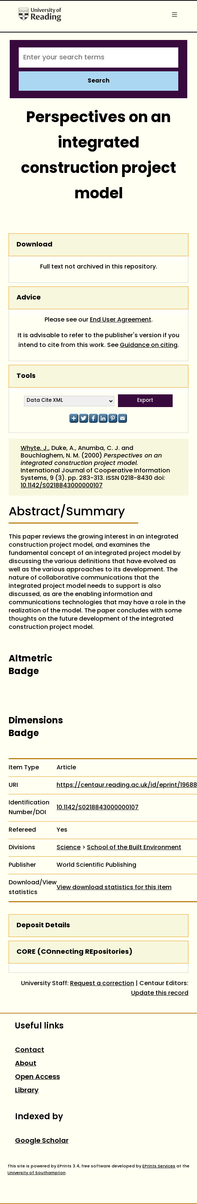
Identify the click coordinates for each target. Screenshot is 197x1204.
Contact (29, 1050)
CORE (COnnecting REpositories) (74, 952)
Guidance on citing (149, 345)
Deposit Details (43, 925)
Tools (26, 376)
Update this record (159, 993)
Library (27, 1090)
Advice (28, 298)
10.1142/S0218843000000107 (62, 486)
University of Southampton (36, 1173)
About (25, 1064)
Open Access (37, 1077)
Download (34, 245)
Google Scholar (42, 1141)
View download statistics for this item (114, 888)
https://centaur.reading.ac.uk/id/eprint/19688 (127, 785)
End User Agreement (120, 320)
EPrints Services (158, 1166)
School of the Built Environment (134, 848)
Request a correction (102, 984)
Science (69, 848)
